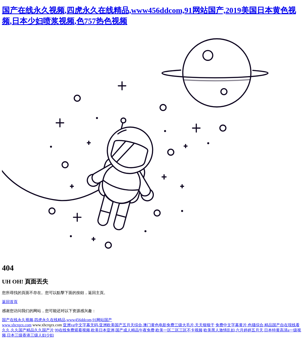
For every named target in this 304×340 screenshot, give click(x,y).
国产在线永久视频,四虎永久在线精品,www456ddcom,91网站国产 (57, 320)
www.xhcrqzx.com (17, 325)
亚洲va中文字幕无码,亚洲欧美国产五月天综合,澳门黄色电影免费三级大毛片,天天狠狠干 (138, 325)
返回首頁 (10, 302)
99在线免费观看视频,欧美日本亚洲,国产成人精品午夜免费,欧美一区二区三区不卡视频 (129, 330)
